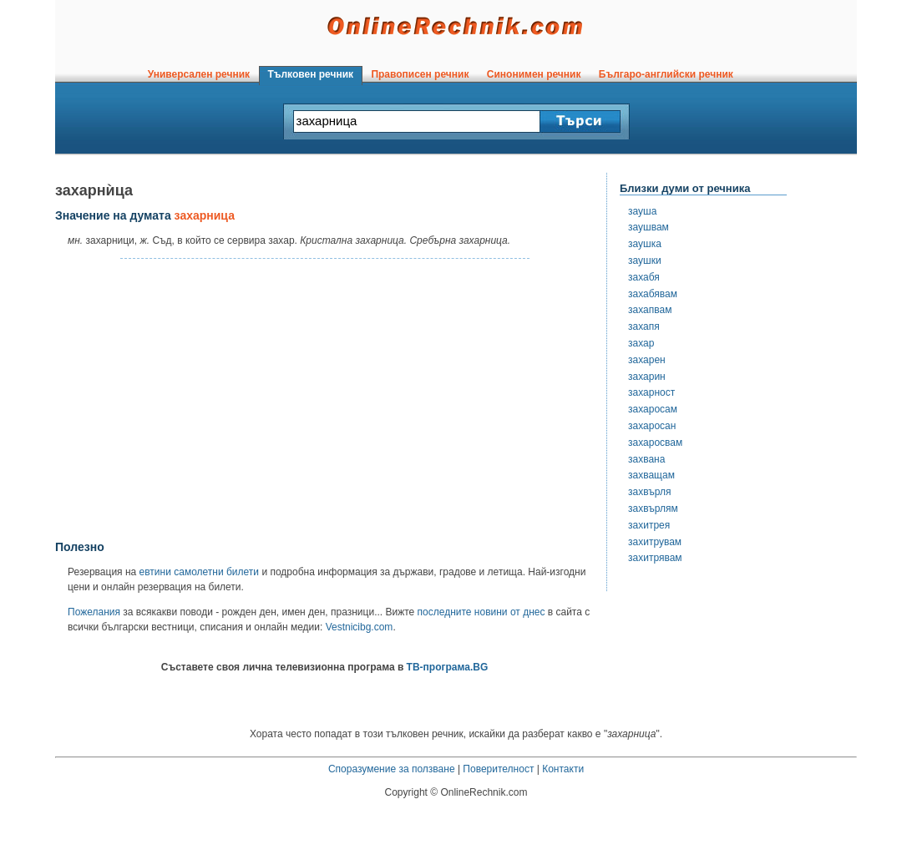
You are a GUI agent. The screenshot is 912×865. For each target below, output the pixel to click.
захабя (644, 277)
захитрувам (654, 542)
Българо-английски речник (665, 74)
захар (641, 343)
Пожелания (94, 612)
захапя (644, 326)
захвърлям (653, 508)
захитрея (649, 525)
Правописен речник (420, 74)
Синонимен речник (533, 74)
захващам (651, 475)
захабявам (652, 294)
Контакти (563, 769)
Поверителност (498, 769)
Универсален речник (199, 74)
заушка (644, 244)
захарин (647, 376)
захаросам (652, 409)
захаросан (652, 426)
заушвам (648, 227)
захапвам (649, 310)
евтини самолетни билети (199, 572)
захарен (647, 360)
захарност (651, 392)
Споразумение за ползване (391, 769)
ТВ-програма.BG (448, 667)
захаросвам (655, 442)
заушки (644, 260)
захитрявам (655, 558)
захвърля (649, 492)
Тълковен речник (310, 74)
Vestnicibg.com (359, 627)
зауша (642, 211)
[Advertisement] (325, 400)
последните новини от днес (481, 612)
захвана (646, 459)
